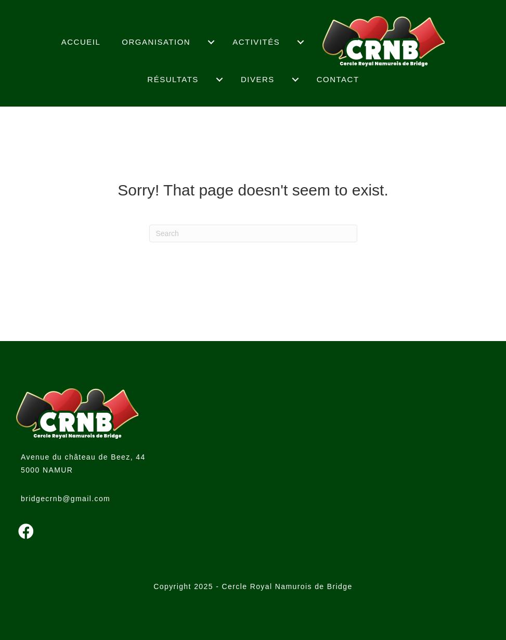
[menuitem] (211, 42)
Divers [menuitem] (258, 79)
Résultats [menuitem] (173, 79)
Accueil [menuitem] (81, 41)
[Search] (253, 233)
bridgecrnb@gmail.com (65, 498)
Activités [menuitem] (256, 41)
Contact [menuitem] (338, 79)
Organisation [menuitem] (156, 41)
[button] (26, 531)
